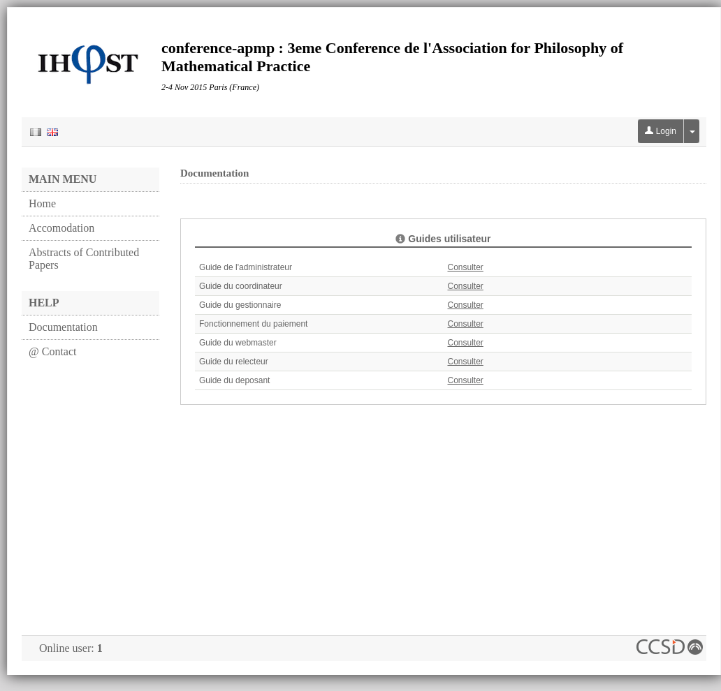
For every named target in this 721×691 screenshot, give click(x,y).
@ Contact (53, 351)
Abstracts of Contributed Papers (84, 258)
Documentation (63, 327)
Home (42, 203)
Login (660, 131)
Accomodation (61, 228)
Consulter (465, 267)
